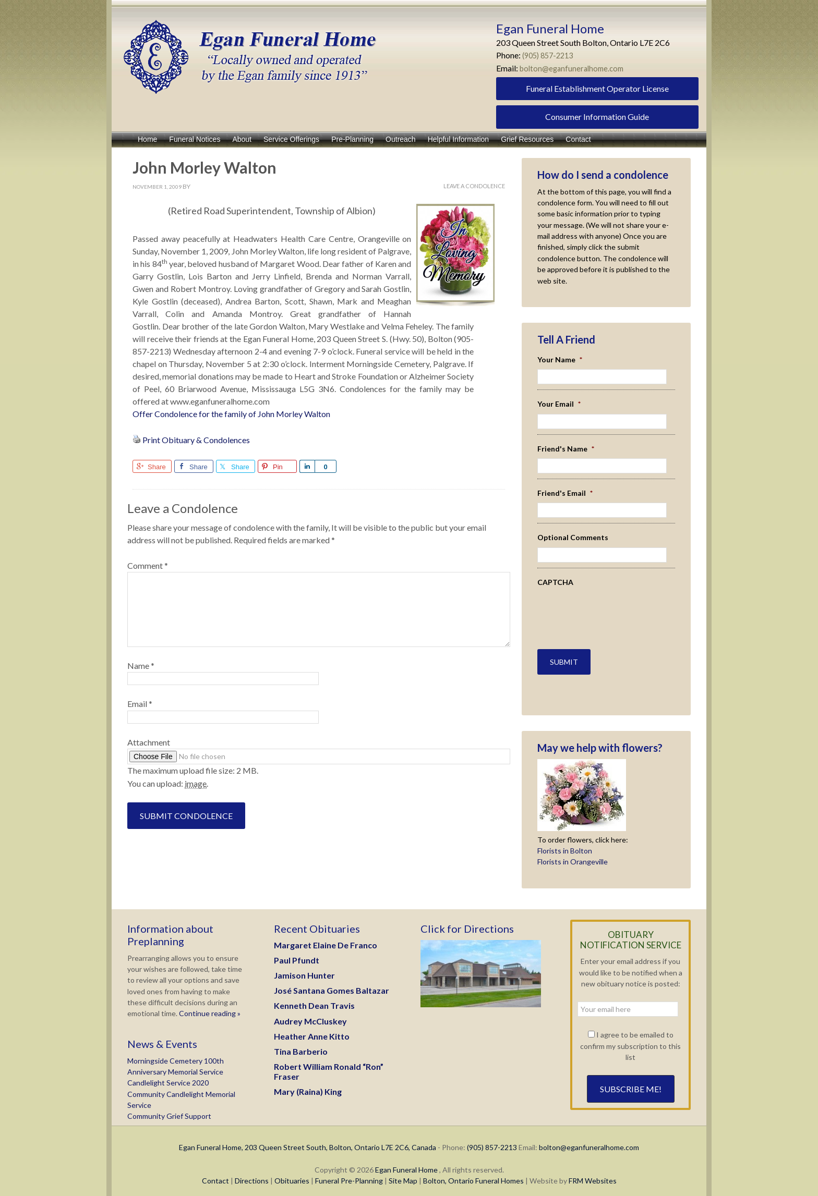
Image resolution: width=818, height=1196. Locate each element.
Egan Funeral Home (406, 1163)
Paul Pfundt (296, 953)
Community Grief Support (169, 1109)
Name (140, 665)
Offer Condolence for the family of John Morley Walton (231, 414)
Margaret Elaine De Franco (325, 938)
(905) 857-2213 (550, 55)
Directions (252, 1174)
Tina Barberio (301, 1045)
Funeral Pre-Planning (349, 1174)
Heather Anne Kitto (312, 1029)
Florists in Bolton (564, 844)
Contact (215, 1174)
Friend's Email (565, 493)
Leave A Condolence (474, 185)
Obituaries (291, 1174)
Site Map (403, 1174)
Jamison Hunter (304, 969)
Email (139, 704)
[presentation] (598, 607)
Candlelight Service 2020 (168, 1076)
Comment (147, 565)
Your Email (559, 403)
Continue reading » (208, 1007)
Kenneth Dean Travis (314, 999)
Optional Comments (572, 537)
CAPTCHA (555, 582)
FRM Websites (593, 1174)
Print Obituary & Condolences (196, 440)
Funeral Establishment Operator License (597, 88)
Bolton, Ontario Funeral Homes (473, 1174)
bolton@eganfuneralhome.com (575, 68)
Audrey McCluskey (310, 1014)
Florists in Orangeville (572, 855)
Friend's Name (565, 448)
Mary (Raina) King (308, 1085)
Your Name (559, 359)
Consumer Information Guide (597, 116)
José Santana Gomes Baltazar (331, 984)
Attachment (148, 742)
